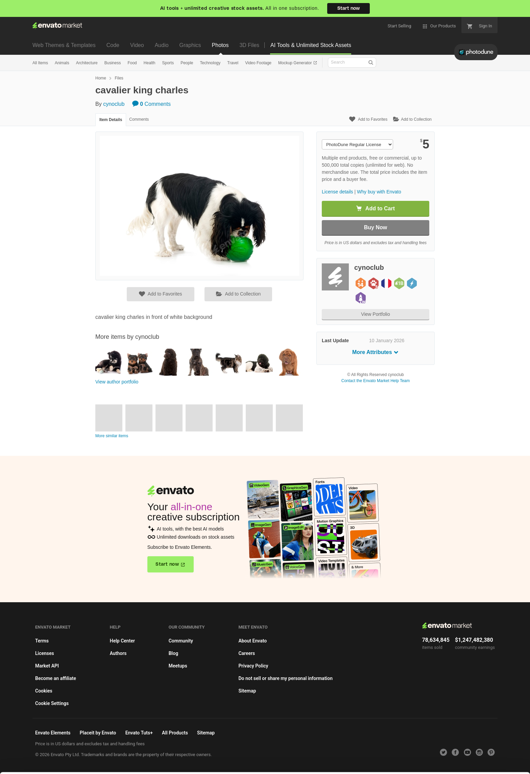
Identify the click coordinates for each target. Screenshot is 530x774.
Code (112, 45)
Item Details (110, 119)
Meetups (178, 666)
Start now (348, 8)
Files (119, 78)
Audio (162, 45)
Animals (62, 63)
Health (149, 63)
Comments (151, 104)
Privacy (73, 765)
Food (132, 63)
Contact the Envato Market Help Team (375, 380)
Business (112, 63)
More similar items (111, 435)
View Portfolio (375, 314)
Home (100, 78)
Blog (173, 653)
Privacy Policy (253, 666)
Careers (246, 653)
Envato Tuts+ (139, 732)
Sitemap (247, 691)
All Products (175, 732)
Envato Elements (53, 732)
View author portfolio (116, 381)
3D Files (249, 45)
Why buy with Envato (379, 191)
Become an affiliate (55, 678)
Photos (220, 45)
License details (337, 191)
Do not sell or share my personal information (285, 678)
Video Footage (258, 63)
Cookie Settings (52, 703)
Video (137, 45)
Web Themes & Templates (64, 45)
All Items (40, 63)
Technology (210, 63)
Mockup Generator (295, 63)
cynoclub (113, 104)
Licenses (44, 653)
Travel (232, 63)
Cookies (43, 691)
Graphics (190, 45)
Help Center (122, 640)
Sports (168, 63)
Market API (47, 666)
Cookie (42, 765)
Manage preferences (474, 755)
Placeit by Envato (98, 732)
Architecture (87, 63)
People (186, 63)
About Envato (252, 640)
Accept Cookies (375, 755)
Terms (42, 640)
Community (181, 640)
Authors (118, 653)
